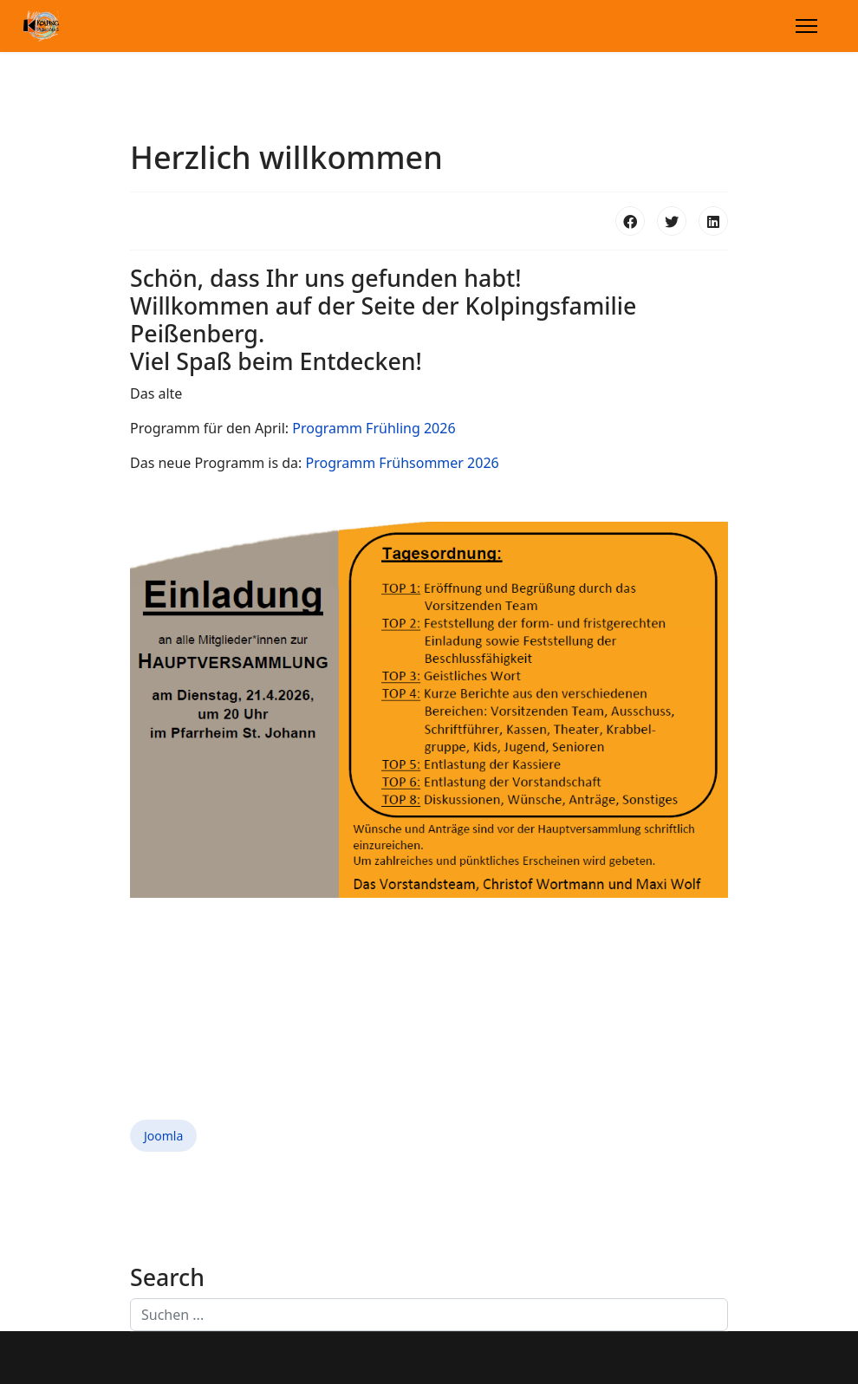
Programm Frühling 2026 (373, 428)
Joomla (163, 1135)
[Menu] (806, 26)
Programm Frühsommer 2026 (402, 462)
